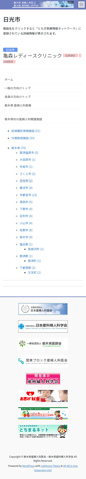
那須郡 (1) (26, 256)
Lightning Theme (51, 465)
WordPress (28, 465)
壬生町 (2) (34, 272)
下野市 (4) (26, 209)
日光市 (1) (26, 181)
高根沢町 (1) (36, 249)
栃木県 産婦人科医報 (18, 105)
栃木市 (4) (26, 237)
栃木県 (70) (18, 148)
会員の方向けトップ (18, 97)
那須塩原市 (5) (29, 152)
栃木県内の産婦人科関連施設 (23, 119)
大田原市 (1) (27, 159)
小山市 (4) (26, 223)
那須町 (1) (34, 261)
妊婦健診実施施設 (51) (25, 131)
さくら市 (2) (27, 174)
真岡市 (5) (26, 202)
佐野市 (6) (26, 230)
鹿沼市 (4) (26, 188)
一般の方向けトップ (18, 88)
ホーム (9, 79)
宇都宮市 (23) (28, 195)
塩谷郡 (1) (26, 244)
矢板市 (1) (26, 166)
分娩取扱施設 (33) (23, 138)
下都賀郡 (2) (27, 268)
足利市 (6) (26, 216)
